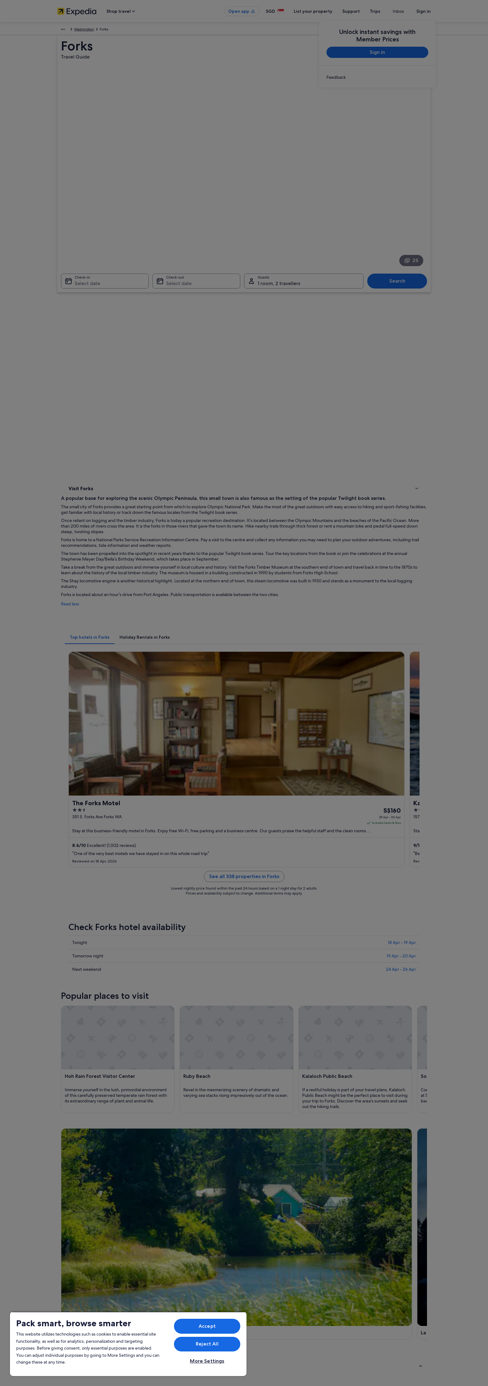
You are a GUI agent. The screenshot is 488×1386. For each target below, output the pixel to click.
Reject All (207, 1344)
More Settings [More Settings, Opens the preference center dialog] (207, 1361)
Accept (207, 1326)
